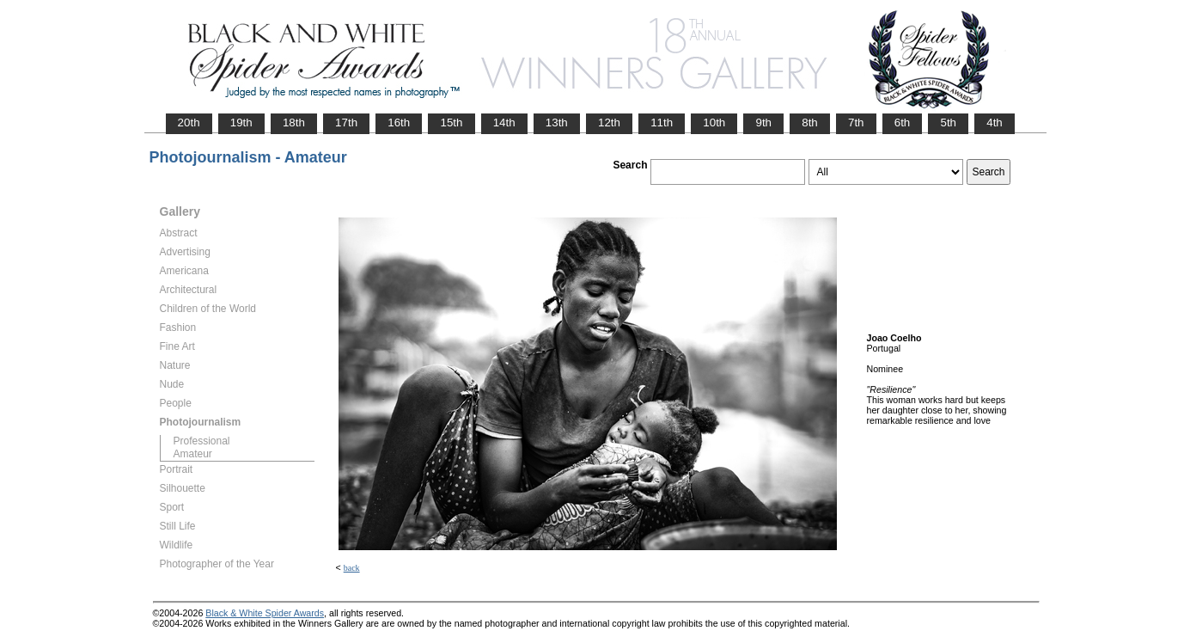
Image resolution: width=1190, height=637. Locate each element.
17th (346, 122)
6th (902, 122)
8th (809, 122)
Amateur (193, 454)
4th (994, 122)
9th (763, 122)
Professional (202, 441)
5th (948, 122)
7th (856, 122)
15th (451, 122)
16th (398, 122)
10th (714, 122)
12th (609, 122)
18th (293, 122)
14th (504, 122)
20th (189, 122)
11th (661, 122)
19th (241, 122)
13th (556, 122)
